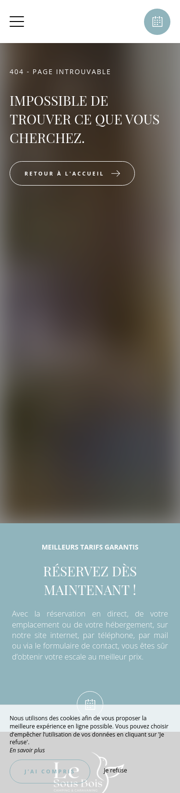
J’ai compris (49, 771)
